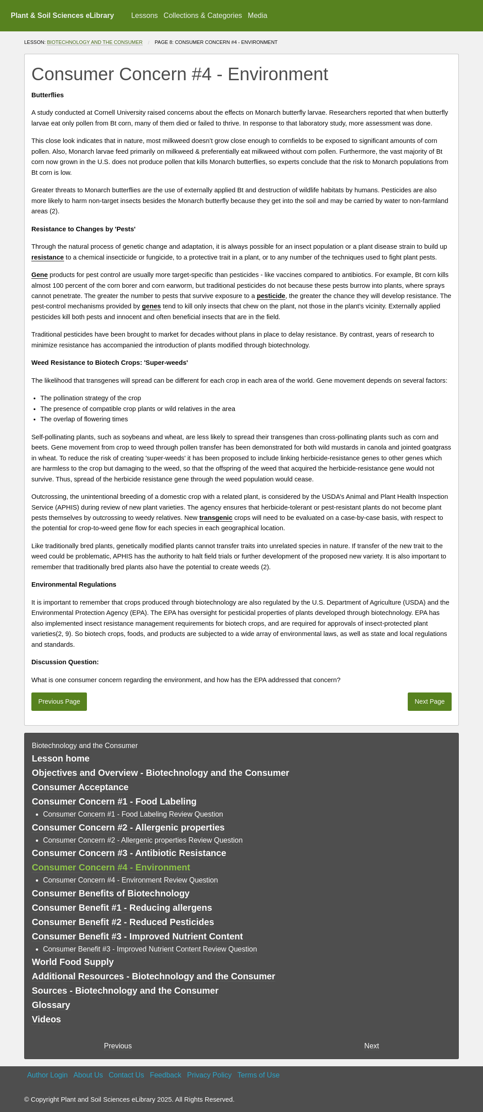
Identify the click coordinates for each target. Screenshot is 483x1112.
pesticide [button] (271, 295)
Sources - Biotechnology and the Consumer (125, 990)
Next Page (429, 701)
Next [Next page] (371, 1046)
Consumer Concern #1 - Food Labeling (114, 801)
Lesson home (61, 758)
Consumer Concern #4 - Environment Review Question (130, 880)
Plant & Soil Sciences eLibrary (62, 15)
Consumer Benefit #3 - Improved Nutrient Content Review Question (150, 949)
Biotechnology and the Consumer (95, 42)
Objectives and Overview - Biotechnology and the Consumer (160, 773)
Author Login (47, 1075)
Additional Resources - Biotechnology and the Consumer (153, 976)
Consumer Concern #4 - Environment (111, 867)
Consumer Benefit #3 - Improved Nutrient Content (137, 936)
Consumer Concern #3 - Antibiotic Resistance (129, 853)
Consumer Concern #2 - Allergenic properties (128, 827)
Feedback (165, 1075)
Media (257, 15)
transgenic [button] (216, 517)
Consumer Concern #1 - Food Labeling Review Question (133, 814)
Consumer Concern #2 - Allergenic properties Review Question (143, 840)
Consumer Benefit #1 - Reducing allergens (122, 908)
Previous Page (59, 701)
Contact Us (126, 1075)
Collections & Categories (203, 15)
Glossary (51, 1005)
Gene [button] (39, 274)
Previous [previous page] (118, 1046)
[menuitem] (144, 15)
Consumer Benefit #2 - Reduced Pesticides (123, 922)
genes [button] (151, 306)
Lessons (144, 15)
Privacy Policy (209, 1075)
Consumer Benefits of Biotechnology (111, 893)
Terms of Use (258, 1075)
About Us (88, 1075)
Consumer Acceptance (80, 787)
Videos (46, 1019)
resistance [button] (47, 257)
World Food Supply (73, 962)
